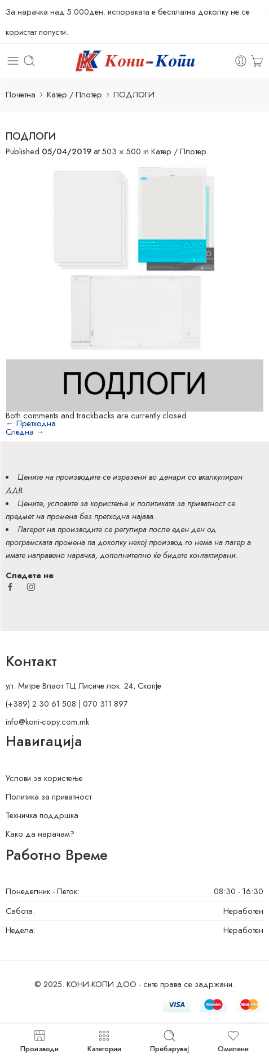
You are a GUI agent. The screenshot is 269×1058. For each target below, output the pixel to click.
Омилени (233, 1040)
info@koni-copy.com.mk (47, 721)
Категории (104, 1040)
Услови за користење (44, 778)
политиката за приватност (181, 503)
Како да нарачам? (40, 834)
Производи (39, 1040)
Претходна (31, 423)
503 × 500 (121, 151)
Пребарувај (169, 1040)
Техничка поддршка (42, 815)
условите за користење (87, 503)
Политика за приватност (48, 796)
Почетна (21, 94)
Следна (25, 432)
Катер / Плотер (74, 94)
